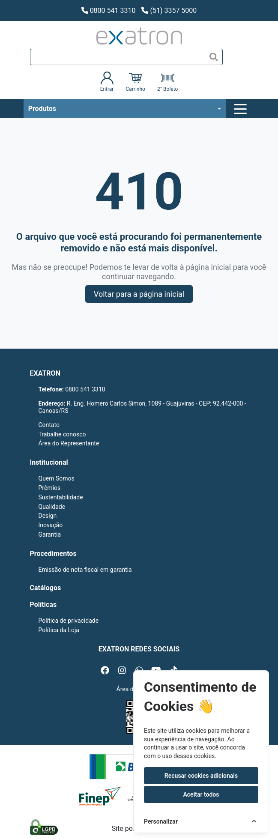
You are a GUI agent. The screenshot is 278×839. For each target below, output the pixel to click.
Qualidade (52, 506)
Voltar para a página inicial (139, 294)
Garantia (50, 534)
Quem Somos (57, 478)
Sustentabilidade (61, 497)
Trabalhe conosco (62, 434)
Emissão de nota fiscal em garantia (85, 569)
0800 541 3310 (108, 10)
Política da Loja (59, 630)
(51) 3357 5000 (169, 10)
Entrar (107, 82)
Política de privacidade (69, 620)
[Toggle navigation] (241, 108)
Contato (49, 424)
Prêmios (50, 487)
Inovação (51, 525)
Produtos (42, 109)
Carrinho (135, 82)
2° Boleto (167, 82)
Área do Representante (69, 443)
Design (48, 515)
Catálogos (45, 588)
